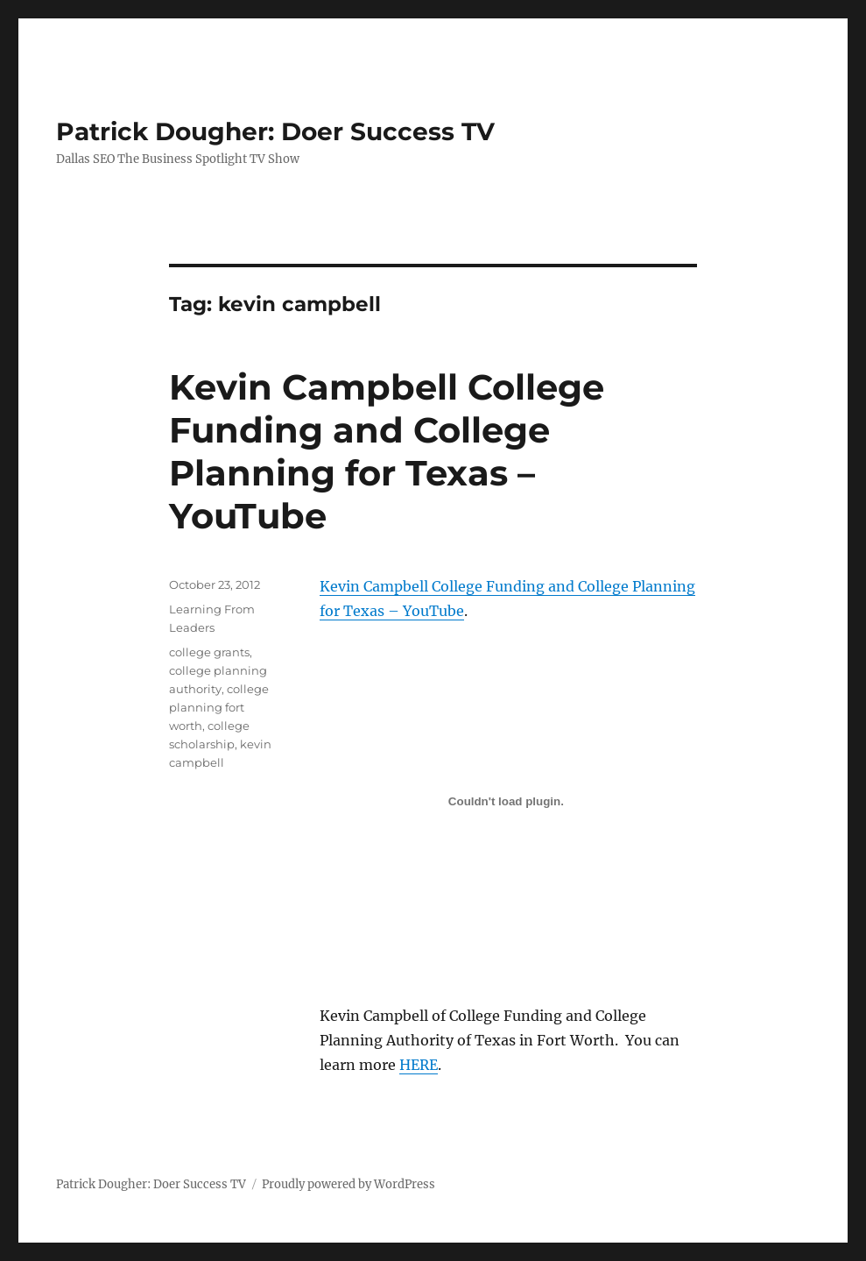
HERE (418, 1064)
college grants (209, 652)
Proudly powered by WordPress (348, 1184)
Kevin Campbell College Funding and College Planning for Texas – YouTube (386, 451)
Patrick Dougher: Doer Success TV (275, 131)
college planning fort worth (219, 707)
